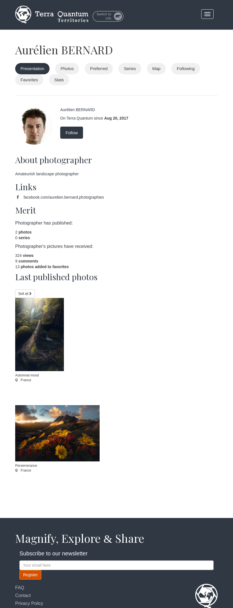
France (23, 380)
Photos (67, 68)
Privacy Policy (29, 603)
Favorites (29, 79)
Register (30, 575)
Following (185, 68)
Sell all (25, 294)
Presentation (32, 68)
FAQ (19, 587)
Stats (59, 79)
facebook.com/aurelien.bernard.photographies (64, 197)
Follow (72, 132)
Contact (23, 595)
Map (156, 68)
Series (130, 68)
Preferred (99, 68)
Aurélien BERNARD (64, 49)
